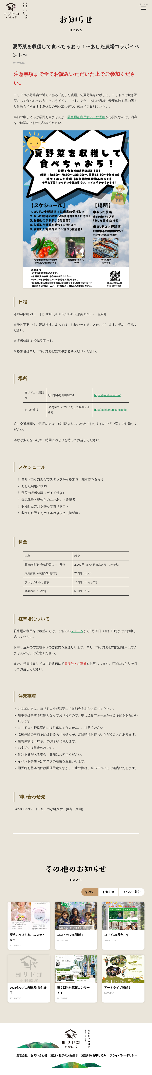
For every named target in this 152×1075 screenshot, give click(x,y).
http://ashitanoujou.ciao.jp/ (110, 409)
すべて (89, 891)
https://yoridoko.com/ (107, 395)
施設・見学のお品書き (65, 1055)
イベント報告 (132, 891)
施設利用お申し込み (97, 1055)
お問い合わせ (36, 1055)
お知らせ (108, 891)
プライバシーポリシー (130, 1055)
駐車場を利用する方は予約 (86, 117)
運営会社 (16, 1055)
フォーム (77, 631)
